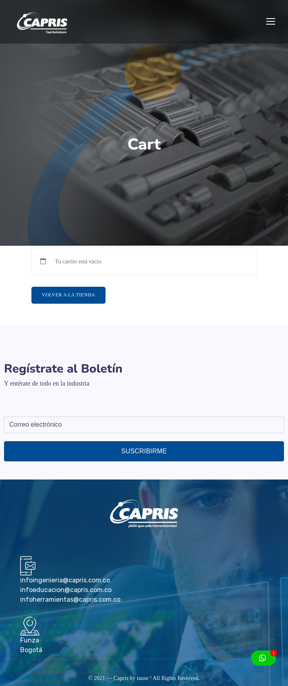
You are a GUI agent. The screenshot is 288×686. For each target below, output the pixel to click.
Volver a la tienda (68, 295)
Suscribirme (144, 451)
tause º (144, 678)
